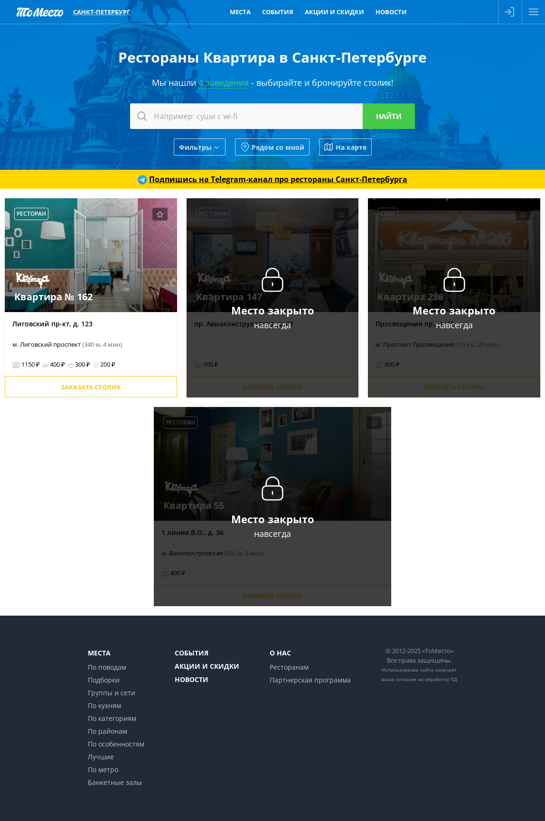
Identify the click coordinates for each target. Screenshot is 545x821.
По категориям (112, 718)
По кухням (104, 705)
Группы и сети (111, 692)
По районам (107, 731)
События (191, 652)
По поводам (107, 667)
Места (99, 652)
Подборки (104, 679)
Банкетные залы (115, 782)
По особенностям (116, 743)
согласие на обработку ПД (426, 679)
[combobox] (272, 116)
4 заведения (223, 82)
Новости (191, 679)
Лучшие (101, 756)
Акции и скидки (207, 666)
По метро (103, 769)
